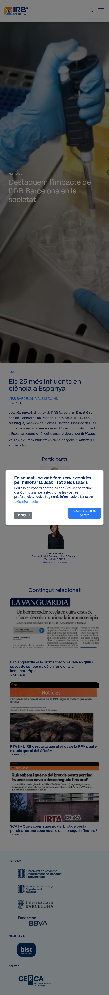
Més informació (26, 501)
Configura (23, 515)
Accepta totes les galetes (84, 513)
